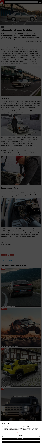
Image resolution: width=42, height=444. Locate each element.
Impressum (24, 432)
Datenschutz (18, 432)
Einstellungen (21, 435)
